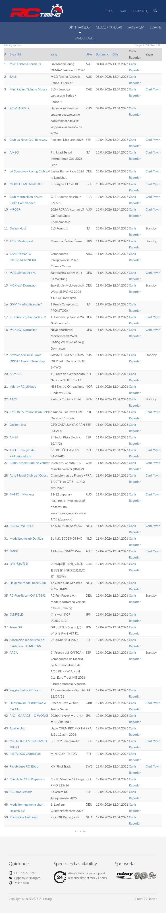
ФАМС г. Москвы (22, 494)
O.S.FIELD (17, 614)
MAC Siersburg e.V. (23, 272)
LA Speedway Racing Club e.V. (30, 171)
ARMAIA (16, 374)
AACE (14, 399)
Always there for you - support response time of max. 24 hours (80, 875)
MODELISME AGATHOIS (27, 184)
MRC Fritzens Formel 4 (25, 64)
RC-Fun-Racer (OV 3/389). (28, 595)
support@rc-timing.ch (27, 878)
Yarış (54, 54)
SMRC (14, 551)
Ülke (89, 54)
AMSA (14, 437)
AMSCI (14, 152)
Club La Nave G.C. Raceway (28, 139)
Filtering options (12, 45)
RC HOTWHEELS (21, 526)
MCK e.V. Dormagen (23, 285)
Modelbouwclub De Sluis (27, 538)
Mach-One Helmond (24, 817)
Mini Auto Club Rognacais (27, 779)
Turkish (109, 11)
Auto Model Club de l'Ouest (29, 475)
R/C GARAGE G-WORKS (29, 715)
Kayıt (123, 11)
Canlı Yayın (153, 89)
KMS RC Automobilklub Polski (30, 412)
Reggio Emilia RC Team (25, 690)
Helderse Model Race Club (28, 583)
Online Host (18, 228)
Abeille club (17, 728)
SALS (13, 76)
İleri (84, 831)
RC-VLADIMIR (19, 108)
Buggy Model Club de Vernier (30, 463)
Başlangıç (102, 54)
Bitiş (115, 54)
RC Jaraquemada (21, 792)
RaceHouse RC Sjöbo (24, 766)
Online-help (21, 883)
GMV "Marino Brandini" (26, 304)
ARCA (14, 652)
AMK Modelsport (21, 241)
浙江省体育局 (19, 564)
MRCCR (15, 209)
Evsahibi (15, 54)
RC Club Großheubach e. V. (28, 317)
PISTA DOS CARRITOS (25, 753)
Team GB (16, 627)
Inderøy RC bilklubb (23, 386)
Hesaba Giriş (140, 11)
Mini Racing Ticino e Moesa (28, 89)
